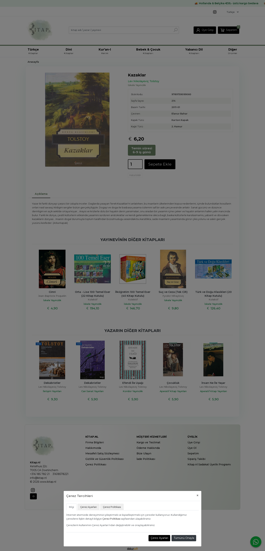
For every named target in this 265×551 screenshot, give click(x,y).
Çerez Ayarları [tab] (88, 507)
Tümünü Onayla (184, 538)
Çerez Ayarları (159, 538)
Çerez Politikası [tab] (112, 507)
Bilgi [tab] (71, 507)
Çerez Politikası (111, 518)
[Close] (197, 495)
